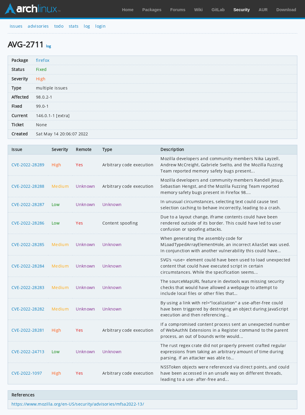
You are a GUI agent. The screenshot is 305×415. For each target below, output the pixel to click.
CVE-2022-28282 (28, 309)
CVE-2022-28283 (28, 287)
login (100, 26)
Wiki (198, 9)
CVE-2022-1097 (27, 373)
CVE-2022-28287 (28, 204)
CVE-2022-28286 (28, 223)
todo (58, 26)
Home (128, 9)
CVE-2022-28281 (28, 330)
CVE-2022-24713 (28, 351)
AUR (263, 9)
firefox (42, 60)
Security (242, 9)
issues (16, 26)
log (87, 26)
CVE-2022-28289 (28, 164)
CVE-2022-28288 (28, 186)
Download (286, 9)
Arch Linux (32, 9)
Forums (177, 9)
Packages (152, 9)
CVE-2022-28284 (28, 266)
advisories (38, 26)
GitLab (217, 9)
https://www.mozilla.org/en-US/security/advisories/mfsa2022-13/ (78, 404)
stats (74, 26)
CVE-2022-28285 (28, 244)
